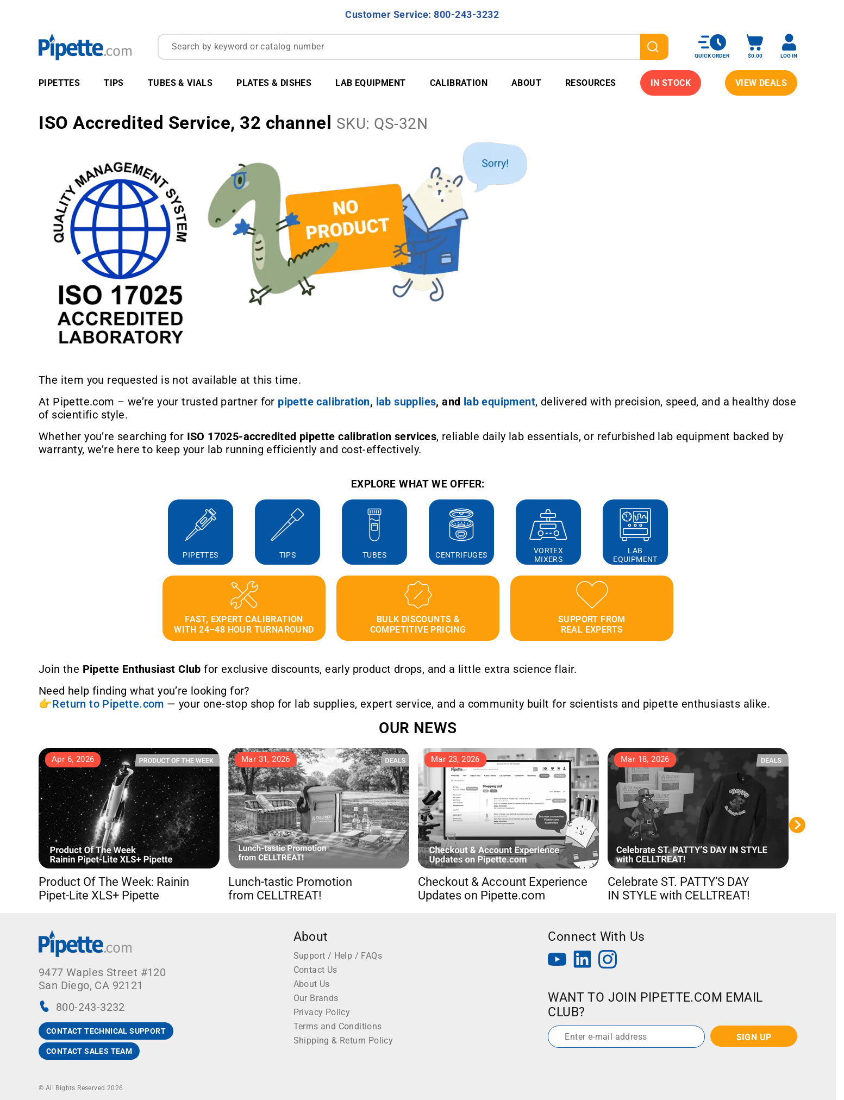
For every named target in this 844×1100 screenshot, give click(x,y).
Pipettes (59, 83)
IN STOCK (671, 83)
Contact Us (315, 970)
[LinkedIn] (582, 960)
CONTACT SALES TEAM (89, 1051)
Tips (114, 83)
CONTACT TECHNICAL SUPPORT (106, 1031)
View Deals (761, 83)
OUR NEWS (418, 728)
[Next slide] (797, 825)
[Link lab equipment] (499, 401)
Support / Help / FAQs (337, 956)
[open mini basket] (755, 46)
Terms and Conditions (337, 1026)
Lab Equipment (370, 83)
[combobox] (413, 47)
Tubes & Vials (180, 83)
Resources (590, 83)
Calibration (458, 83)
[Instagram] (607, 960)
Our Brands (316, 998)
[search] (654, 47)
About (526, 83)
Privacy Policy (322, 1012)
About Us (311, 984)
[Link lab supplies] (406, 401)
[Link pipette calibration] (324, 401)
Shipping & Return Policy (343, 1040)
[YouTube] (557, 960)
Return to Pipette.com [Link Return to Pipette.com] (108, 703)
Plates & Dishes (273, 83)
